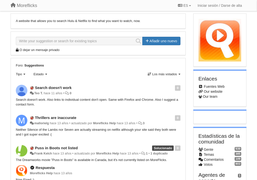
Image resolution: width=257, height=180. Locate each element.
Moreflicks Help (104, 123)
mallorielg (41, 123)
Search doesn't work (53, 88)
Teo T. (38, 93)
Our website (213, 92)
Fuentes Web (214, 86)
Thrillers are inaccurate (55, 118)
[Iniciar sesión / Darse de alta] (220, 5)
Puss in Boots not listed (56, 148)
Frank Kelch (43, 153)
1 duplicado (159, 153)
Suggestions (34, 65)
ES (184, 6)
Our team (210, 96)
